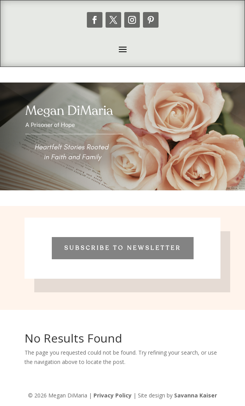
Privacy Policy (112, 395)
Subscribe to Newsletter (122, 248)
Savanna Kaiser (195, 395)
